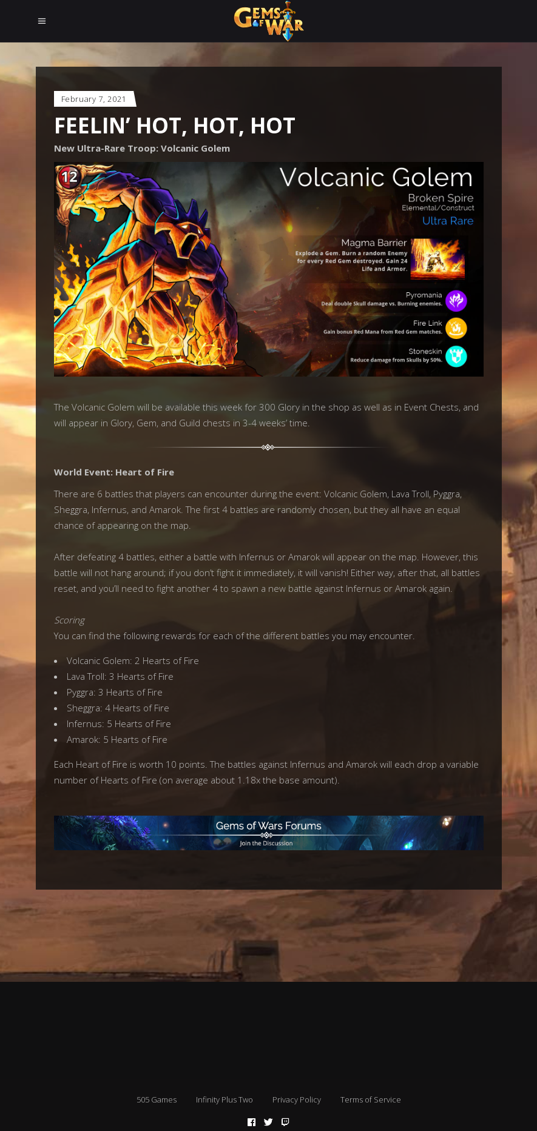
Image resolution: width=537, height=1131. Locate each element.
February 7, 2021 (93, 98)
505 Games (157, 1099)
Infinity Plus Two (224, 1099)
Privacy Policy (296, 1099)
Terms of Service (370, 1099)
